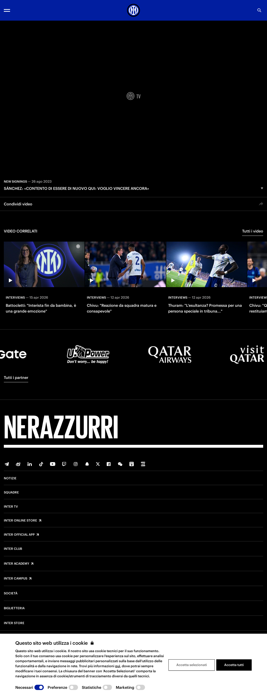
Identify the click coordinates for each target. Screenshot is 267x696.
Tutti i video (252, 231)
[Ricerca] (259, 10)
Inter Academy (16, 564)
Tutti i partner (16, 377)
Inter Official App (19, 535)
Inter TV (11, 507)
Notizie (10, 478)
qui (117, 666)
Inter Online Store (20, 520)
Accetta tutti (234, 665)
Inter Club (13, 549)
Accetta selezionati (191, 665)
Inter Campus (15, 578)
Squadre (11, 492)
